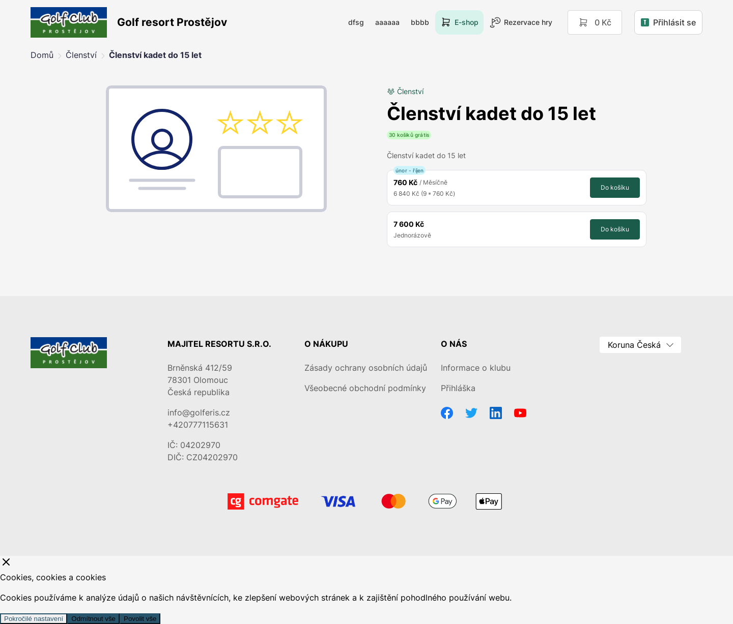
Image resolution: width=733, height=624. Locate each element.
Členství (81, 55)
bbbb (420, 22)
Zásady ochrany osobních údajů (365, 368)
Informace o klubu (476, 368)
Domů (42, 55)
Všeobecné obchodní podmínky (365, 388)
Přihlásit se (668, 22)
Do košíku (615, 187)
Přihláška (458, 388)
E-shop (459, 22)
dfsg (356, 22)
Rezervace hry (521, 22)
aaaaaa (387, 22)
